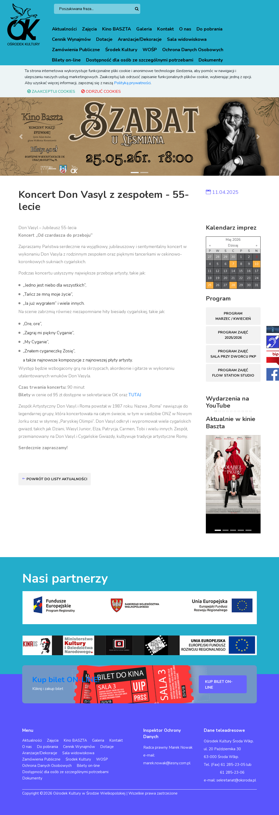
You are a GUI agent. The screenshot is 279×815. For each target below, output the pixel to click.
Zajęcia (89, 29)
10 (256, 264)
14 (233, 271)
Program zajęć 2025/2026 (233, 335)
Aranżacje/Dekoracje (140, 39)
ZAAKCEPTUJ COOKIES (51, 91)
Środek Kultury (121, 50)
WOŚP (150, 50)
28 (217, 257)
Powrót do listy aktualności (54, 479)
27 (209, 257)
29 (225, 257)
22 (241, 278)
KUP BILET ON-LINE (219, 684)
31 (256, 285)
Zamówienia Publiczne (76, 50)
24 (256, 278)
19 (217, 278)
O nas (185, 29)
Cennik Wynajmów (71, 39)
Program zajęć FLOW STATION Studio (233, 373)
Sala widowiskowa (187, 39)
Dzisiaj (233, 245)
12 (217, 271)
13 (225, 271)
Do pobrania (209, 29)
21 (233, 278)
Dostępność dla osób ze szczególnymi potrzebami (139, 60)
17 (256, 271)
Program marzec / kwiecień (233, 316)
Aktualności (64, 29)
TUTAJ (134, 395)
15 (241, 271)
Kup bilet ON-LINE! (65, 680)
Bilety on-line (66, 60)
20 (225, 278)
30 (233, 257)
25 (209, 285)
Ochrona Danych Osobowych (192, 50)
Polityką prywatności (132, 83)
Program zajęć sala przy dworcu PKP (233, 354)
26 (217, 285)
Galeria (144, 29)
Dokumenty (211, 60)
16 (248, 271)
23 (248, 278)
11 (209, 271)
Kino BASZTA (116, 29)
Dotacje (104, 39)
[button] (21, 136)
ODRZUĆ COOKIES (101, 91)
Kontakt (165, 29)
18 (209, 278)
